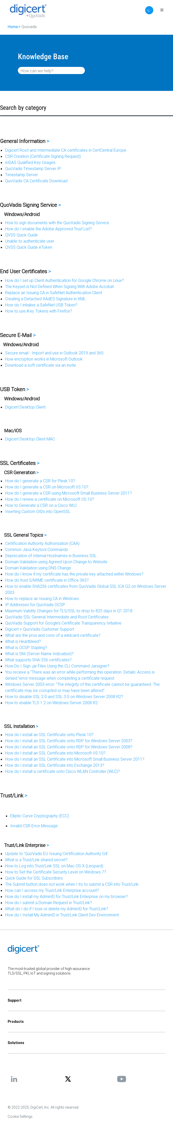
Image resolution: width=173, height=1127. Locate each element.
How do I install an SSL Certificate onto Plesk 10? (49, 734)
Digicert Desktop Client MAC (30, 438)
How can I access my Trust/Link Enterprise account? (52, 890)
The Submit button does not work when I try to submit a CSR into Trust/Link (72, 884)
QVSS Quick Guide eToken (28, 247)
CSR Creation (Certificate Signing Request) (43, 156)
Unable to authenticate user (29, 241)
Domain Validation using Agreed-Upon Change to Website (56, 561)
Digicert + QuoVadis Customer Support (39, 629)
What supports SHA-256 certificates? (38, 659)
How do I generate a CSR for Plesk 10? (40, 480)
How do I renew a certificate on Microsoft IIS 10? (49, 499)
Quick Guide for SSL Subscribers (34, 878)
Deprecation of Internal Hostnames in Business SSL (51, 555)
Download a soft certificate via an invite (40, 365)
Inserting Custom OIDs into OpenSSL (37, 511)
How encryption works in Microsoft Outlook (44, 359)
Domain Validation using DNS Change (38, 567)
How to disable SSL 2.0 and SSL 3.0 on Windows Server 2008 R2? (64, 696)
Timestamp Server (21, 174)
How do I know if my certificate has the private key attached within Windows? (74, 574)
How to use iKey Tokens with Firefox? (38, 311)
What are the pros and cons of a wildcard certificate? (52, 635)
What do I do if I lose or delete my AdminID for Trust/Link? (56, 908)
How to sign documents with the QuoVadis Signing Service (57, 222)
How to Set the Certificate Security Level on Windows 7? (55, 871)
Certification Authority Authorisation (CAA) (42, 543)
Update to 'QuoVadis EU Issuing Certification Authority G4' (56, 853)
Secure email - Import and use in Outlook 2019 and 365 (54, 352)
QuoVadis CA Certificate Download (36, 180)
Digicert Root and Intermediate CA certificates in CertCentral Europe (65, 150)
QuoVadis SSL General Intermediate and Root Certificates (57, 616)
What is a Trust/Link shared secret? (36, 859)
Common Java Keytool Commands (36, 549)
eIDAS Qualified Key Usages (30, 162)
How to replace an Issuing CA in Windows (42, 598)
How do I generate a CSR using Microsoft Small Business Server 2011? (68, 493)
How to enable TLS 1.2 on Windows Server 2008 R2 (51, 702)
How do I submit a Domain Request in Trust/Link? (48, 902)
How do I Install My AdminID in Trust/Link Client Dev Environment (62, 914)
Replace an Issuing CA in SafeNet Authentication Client (53, 292)
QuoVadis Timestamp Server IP (33, 168)
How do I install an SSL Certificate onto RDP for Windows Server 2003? (68, 740)
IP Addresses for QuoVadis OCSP (35, 604)
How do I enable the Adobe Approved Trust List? (48, 228)
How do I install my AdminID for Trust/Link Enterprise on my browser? (66, 896)
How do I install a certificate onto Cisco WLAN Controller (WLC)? (62, 771)
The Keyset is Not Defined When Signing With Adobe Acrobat (59, 286)
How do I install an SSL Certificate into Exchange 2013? (54, 765)
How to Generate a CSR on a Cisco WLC (41, 505)
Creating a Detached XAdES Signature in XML (45, 298)
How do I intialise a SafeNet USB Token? (41, 304)
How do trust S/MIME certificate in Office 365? (47, 580)
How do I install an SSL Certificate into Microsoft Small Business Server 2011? (74, 759)
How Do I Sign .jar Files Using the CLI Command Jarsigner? (57, 665)
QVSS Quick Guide (21, 234)
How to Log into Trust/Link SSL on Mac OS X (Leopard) (54, 865)
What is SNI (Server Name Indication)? (39, 653)
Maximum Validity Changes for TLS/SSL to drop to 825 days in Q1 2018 (68, 610)
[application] (86, 1115)
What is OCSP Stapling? (26, 647)
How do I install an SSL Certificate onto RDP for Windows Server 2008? (68, 746)
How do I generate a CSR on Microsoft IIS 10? (46, 486)
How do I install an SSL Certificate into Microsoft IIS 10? (55, 753)
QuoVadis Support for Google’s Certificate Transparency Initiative (63, 623)
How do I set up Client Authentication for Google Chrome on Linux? (64, 280)
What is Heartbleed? (23, 641)
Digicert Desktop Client (25, 407)
